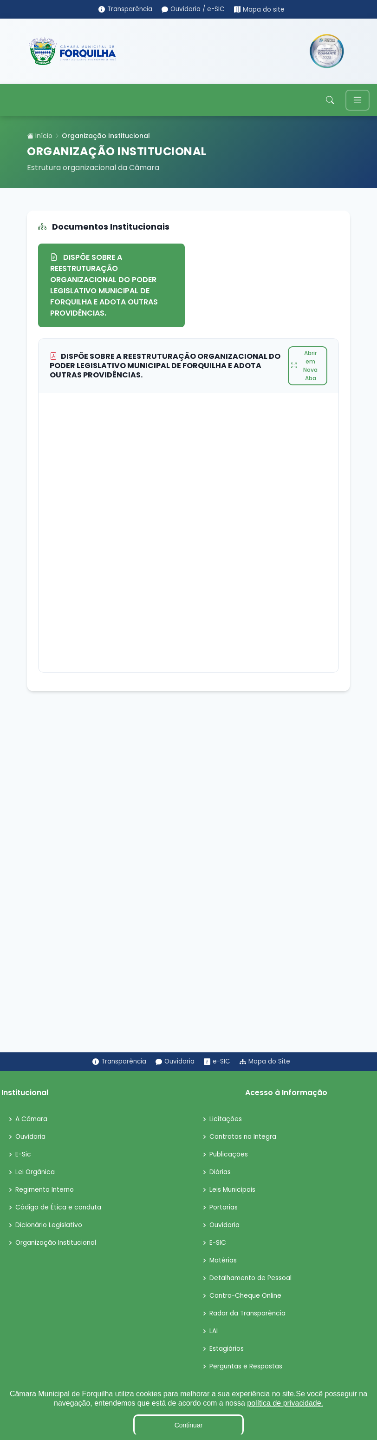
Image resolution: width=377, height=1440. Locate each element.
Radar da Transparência (248, 1314)
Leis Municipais (233, 1190)
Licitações (225, 1119)
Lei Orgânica (35, 1172)
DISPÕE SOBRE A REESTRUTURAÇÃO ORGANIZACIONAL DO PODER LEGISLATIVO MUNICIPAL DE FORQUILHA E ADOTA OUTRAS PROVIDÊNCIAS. (104, 285)
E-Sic (23, 1155)
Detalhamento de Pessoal (251, 1278)
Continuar (189, 1425)
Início (39, 136)
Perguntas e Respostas (246, 1367)
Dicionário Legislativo (49, 1225)
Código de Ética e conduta (58, 1208)
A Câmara (31, 1119)
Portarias (223, 1208)
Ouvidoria (30, 1137)
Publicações (228, 1155)
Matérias (223, 1261)
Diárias (220, 1172)
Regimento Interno (45, 1190)
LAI (213, 1331)
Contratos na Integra (243, 1137)
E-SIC (218, 1243)
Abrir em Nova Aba (304, 366)
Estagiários (226, 1349)
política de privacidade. (285, 1403)
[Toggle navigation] (357, 100)
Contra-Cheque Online (247, 1296)
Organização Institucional (56, 1243)
